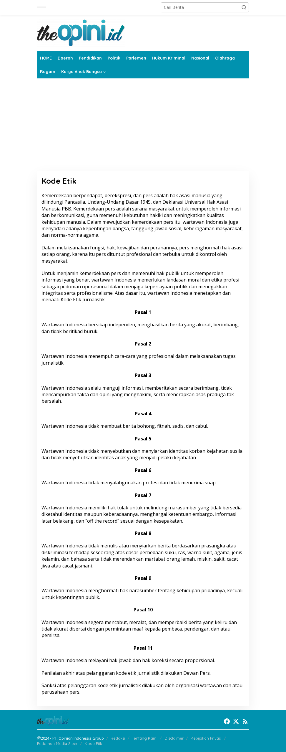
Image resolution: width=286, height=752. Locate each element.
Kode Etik (93, 743)
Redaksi (118, 738)
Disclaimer (174, 738)
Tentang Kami (144, 738)
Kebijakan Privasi (206, 738)
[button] (244, 7)
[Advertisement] (143, 127)
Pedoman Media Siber (57, 743)
